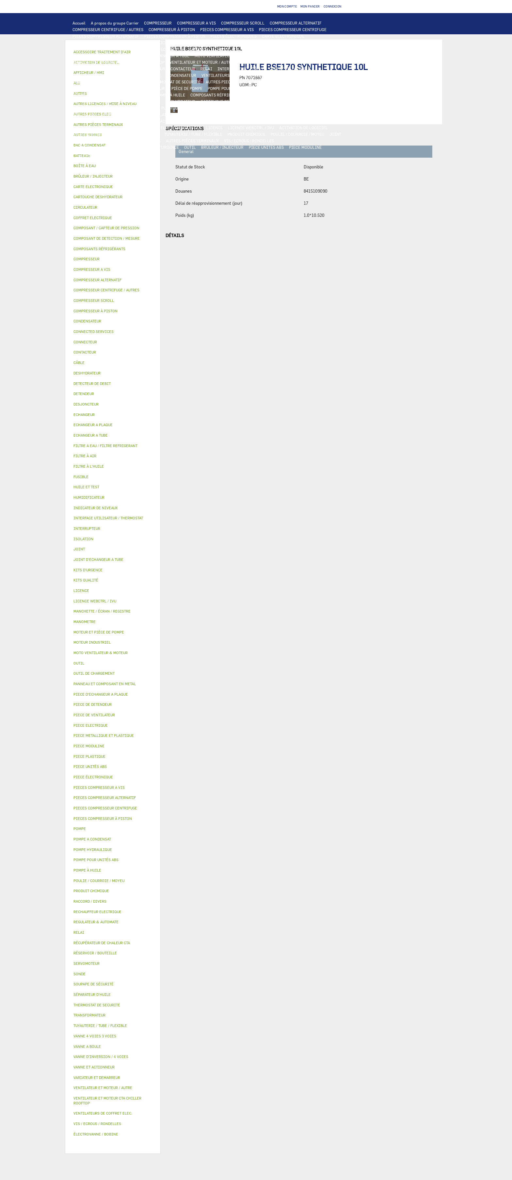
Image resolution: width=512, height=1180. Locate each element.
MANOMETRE (116, 153)
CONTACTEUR (182, 68)
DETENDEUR (331, 101)
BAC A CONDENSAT (315, 108)
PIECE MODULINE (305, 147)
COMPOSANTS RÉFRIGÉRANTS (218, 95)
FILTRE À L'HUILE (88, 95)
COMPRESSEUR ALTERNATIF (296, 23)
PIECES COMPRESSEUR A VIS (227, 29)
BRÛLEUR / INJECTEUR (222, 147)
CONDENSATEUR (181, 75)
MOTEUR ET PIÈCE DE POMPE (175, 88)
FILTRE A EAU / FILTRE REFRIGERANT (107, 147)
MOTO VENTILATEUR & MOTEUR (224, 55)
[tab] (112, 166)
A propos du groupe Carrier (115, 23)
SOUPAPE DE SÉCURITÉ (139, 101)
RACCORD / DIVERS (143, 140)
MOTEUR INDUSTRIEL (259, 62)
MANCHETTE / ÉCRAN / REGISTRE (103, 127)
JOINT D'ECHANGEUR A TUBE (162, 55)
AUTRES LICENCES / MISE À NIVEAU (105, 134)
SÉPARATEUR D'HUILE (131, 95)
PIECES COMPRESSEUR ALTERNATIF (105, 36)
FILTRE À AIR (239, 121)
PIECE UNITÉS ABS (266, 147)
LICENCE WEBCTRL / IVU (251, 127)
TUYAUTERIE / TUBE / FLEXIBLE (193, 134)
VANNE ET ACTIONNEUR (200, 114)
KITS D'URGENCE (163, 147)
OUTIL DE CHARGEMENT (268, 42)
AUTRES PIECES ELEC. (226, 81)
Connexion (333, 6)
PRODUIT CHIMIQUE (246, 134)
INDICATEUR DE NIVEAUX (96, 140)
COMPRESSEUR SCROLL (242, 23)
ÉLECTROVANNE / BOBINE (96, 121)
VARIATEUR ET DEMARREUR (139, 68)
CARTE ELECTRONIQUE (283, 36)
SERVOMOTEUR (290, 114)
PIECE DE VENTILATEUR (306, 62)
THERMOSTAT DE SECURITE (175, 81)
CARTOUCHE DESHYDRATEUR (227, 101)
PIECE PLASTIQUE (204, 108)
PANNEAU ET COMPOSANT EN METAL (260, 108)
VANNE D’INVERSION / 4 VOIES (287, 101)
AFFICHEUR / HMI (169, 42)
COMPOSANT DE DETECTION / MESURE (107, 49)
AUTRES (151, 134)
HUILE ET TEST (274, 88)
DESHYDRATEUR (180, 101)
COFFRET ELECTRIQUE (290, 68)
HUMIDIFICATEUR (274, 121)
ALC (151, 49)
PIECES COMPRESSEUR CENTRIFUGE (293, 29)
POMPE (258, 81)
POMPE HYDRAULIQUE (290, 81)
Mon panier (310, 6)
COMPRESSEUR (158, 23)
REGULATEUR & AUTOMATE (216, 42)
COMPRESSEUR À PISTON (172, 29)
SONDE (276, 75)
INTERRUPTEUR (232, 68)
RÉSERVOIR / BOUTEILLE (125, 114)
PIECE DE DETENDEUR (92, 108)
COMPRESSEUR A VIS (196, 23)
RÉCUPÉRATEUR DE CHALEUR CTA (170, 127)
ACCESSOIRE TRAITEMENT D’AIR (190, 121)
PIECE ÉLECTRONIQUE (93, 777)
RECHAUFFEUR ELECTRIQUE (314, 75)
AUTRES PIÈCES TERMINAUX (192, 140)
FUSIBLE (153, 75)
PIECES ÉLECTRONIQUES (234, 36)
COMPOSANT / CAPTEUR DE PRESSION (286, 95)
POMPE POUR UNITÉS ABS (231, 88)
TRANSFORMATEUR (90, 75)
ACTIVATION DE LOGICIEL (303, 127)
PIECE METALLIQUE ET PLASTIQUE (150, 108)
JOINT (335, 134)
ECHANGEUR (172, 49)
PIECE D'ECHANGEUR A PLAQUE (101, 55)
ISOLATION (163, 114)
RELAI (206, 68)
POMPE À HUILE (170, 95)
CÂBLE (258, 68)
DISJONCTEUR (126, 75)
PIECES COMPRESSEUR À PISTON (174, 36)
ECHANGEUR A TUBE (278, 49)
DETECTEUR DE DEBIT (92, 101)
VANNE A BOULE (323, 114)
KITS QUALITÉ (85, 153)
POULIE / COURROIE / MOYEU (297, 134)
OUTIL (190, 147)
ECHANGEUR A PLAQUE (234, 49)
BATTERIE (198, 49)
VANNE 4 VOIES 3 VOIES (249, 114)
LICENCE (214, 127)
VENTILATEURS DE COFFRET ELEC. (233, 75)
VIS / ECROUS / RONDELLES (249, 140)
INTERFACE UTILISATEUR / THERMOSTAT (110, 42)
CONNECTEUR (85, 81)
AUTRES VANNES (140, 121)
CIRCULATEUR (130, 88)
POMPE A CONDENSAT (92, 88)
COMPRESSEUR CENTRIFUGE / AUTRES (107, 29)
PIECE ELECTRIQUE (90, 68)
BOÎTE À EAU (84, 114)
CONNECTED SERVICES (124, 81)
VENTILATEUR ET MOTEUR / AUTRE (201, 62)
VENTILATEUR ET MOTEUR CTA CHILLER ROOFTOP (118, 62)
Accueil (79, 23)
